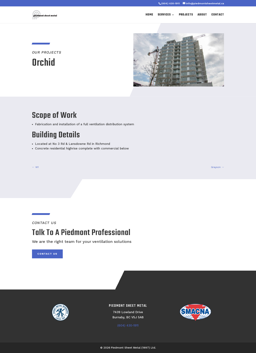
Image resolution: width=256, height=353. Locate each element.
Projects (186, 15)
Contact (217, 15)
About (202, 15)
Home (149, 15)
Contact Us (47, 253)
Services (164, 15)
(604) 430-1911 (170, 3)
